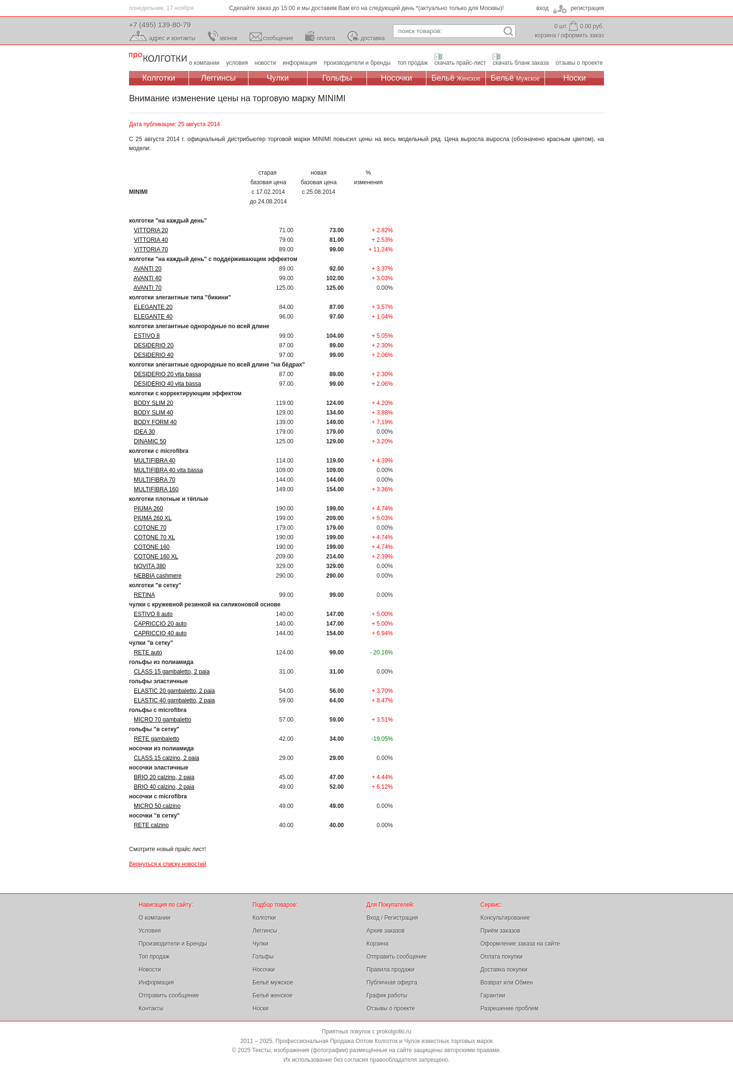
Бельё (455, 78)
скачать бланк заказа (521, 62)
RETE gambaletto (156, 738)
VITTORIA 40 (151, 240)
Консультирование (505, 917)
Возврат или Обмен (507, 982)
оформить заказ (582, 35)
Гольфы (337, 78)
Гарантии (493, 995)
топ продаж (412, 62)
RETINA (144, 595)
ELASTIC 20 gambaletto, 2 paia (174, 691)
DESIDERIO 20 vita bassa (167, 374)
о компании (204, 62)
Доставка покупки (504, 969)
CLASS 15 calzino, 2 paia (166, 758)
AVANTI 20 (147, 268)
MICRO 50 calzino (157, 806)
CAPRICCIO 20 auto (160, 623)
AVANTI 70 (147, 288)
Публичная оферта (391, 982)
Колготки (159, 78)
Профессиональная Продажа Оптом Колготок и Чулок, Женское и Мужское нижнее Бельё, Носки (158, 58)
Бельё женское (273, 995)
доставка (373, 38)
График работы (386, 995)
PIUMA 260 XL (153, 518)
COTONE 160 (151, 547)
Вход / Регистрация (392, 917)
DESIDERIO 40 (154, 355)
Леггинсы (218, 78)
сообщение (278, 38)
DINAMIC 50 (150, 441)
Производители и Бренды (173, 943)
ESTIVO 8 (147, 335)
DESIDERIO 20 (154, 345)
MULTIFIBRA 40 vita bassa (168, 470)
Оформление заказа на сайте (520, 943)
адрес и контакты (172, 38)
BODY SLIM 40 (153, 412)
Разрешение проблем (510, 1008)
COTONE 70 (150, 527)
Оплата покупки (502, 956)
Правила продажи (390, 969)
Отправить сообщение (169, 995)
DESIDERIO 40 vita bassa (167, 383)
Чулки (278, 78)
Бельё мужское (273, 982)
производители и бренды (357, 62)
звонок (228, 38)
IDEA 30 (144, 431)
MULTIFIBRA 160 (156, 489)
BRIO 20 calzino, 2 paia (164, 777)
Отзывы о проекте (390, 1008)
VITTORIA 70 (151, 249)
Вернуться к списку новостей (167, 864)
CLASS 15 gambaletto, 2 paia (172, 671)
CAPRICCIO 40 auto (160, 633)
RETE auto (148, 652)
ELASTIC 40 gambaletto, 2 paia (174, 700)
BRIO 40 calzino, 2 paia (164, 786)
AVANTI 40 (147, 278)
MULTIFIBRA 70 (154, 479)
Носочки (396, 78)
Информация (156, 982)
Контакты (151, 1008)
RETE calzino (151, 825)
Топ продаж (154, 956)
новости (265, 62)
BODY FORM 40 (155, 422)
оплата (326, 38)
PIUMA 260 (148, 508)
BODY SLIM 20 (153, 403)
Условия (150, 930)
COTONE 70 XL (154, 537)
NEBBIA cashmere (157, 575)
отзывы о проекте (579, 62)
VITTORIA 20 (151, 230)
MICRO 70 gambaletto (162, 719)
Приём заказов (500, 930)
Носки (574, 78)
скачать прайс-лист (460, 62)
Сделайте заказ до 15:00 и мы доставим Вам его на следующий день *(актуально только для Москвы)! (366, 8)
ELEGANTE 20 (153, 307)
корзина (545, 35)
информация (300, 62)
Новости (150, 969)
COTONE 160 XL (156, 556)
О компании (154, 917)
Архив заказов (385, 930)
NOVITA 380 (150, 566)
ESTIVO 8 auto (153, 614)
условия (237, 62)
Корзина (377, 943)
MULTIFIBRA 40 (154, 460)
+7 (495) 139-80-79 (160, 25)
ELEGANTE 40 (153, 316)
